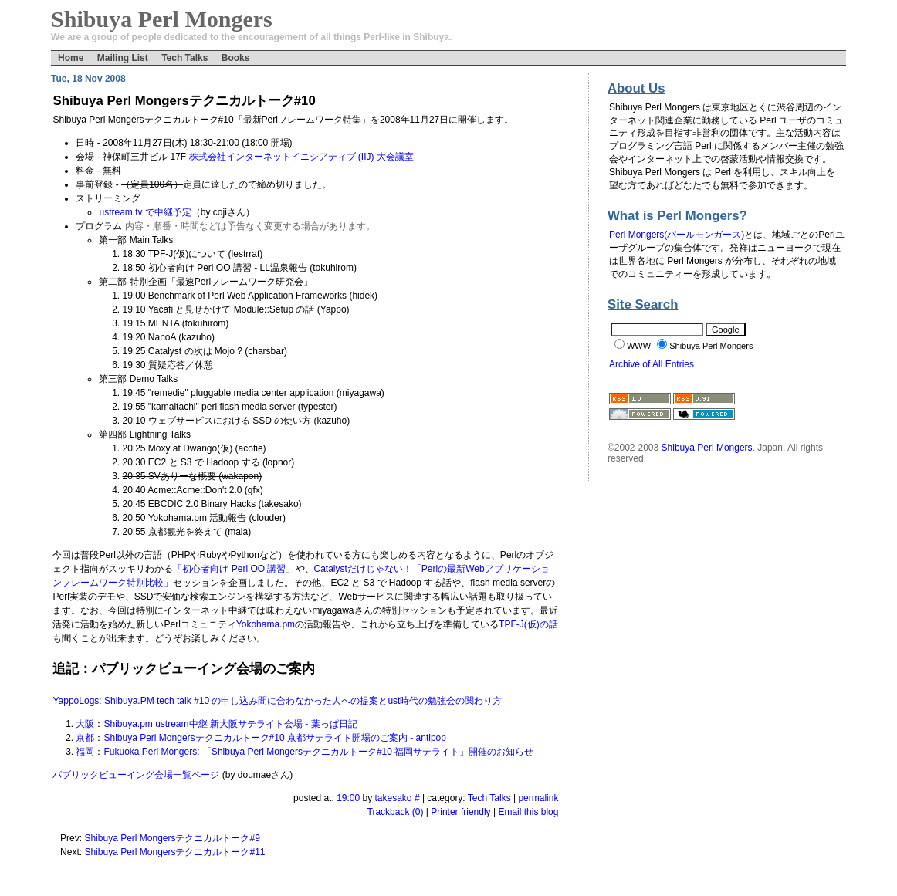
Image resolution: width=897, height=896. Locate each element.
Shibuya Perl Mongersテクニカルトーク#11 (174, 852)
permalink (538, 798)
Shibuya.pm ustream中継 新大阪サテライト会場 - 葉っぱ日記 (230, 723)
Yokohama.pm (265, 624)
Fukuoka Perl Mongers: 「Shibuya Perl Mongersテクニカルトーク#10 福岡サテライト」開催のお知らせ (318, 751)
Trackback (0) (395, 811)
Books (236, 57)
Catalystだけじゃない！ (363, 568)
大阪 (85, 723)
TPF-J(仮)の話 (528, 624)
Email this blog (528, 811)
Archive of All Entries (651, 364)
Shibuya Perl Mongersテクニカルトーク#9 (171, 838)
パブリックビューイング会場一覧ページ (135, 774)
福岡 (85, 751)
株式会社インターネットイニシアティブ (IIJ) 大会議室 (301, 156)
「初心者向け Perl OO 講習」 (234, 568)
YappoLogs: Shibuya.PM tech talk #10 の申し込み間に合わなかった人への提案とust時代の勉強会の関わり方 (277, 700)
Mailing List (122, 57)
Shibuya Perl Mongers (707, 447)
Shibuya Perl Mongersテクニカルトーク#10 (183, 100)
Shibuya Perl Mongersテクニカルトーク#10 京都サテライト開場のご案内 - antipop (274, 737)
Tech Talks (184, 57)
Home (70, 57)
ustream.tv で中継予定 (145, 212)
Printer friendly (460, 811)
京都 (85, 737)
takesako (393, 798)
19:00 (348, 798)
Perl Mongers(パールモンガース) (676, 234)
